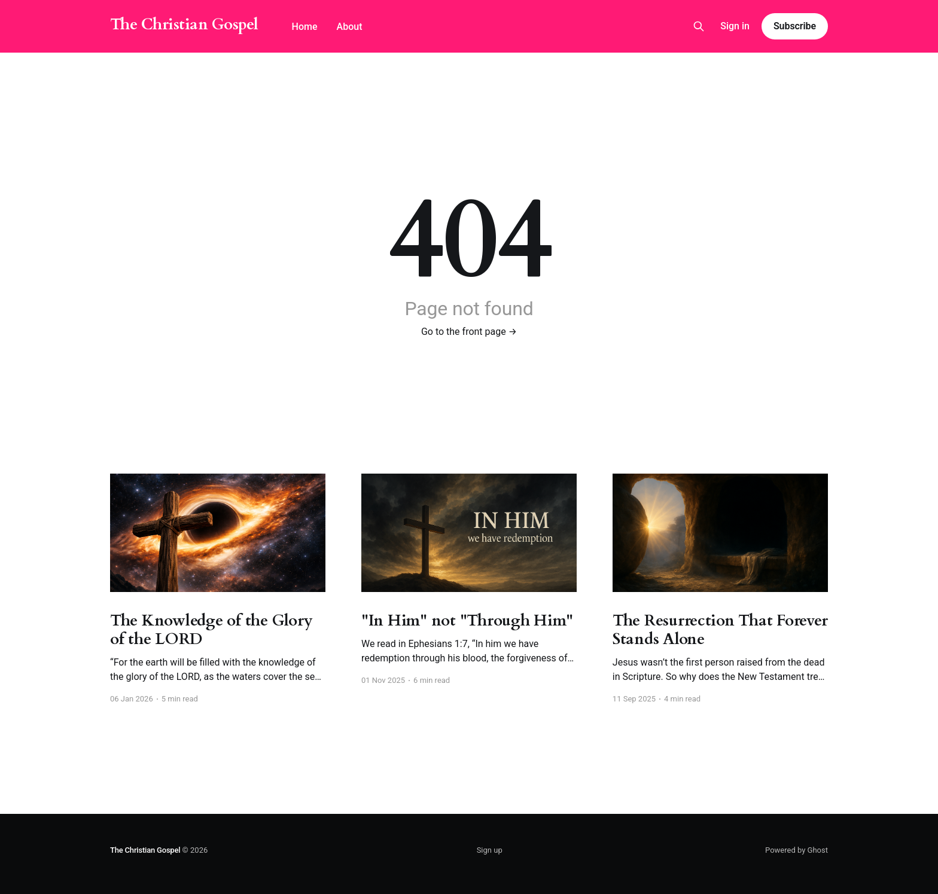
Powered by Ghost (796, 850)
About (350, 26)
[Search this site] (698, 26)
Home (305, 26)
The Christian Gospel (184, 25)
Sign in (735, 26)
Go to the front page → (469, 331)
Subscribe (794, 26)
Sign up (489, 850)
